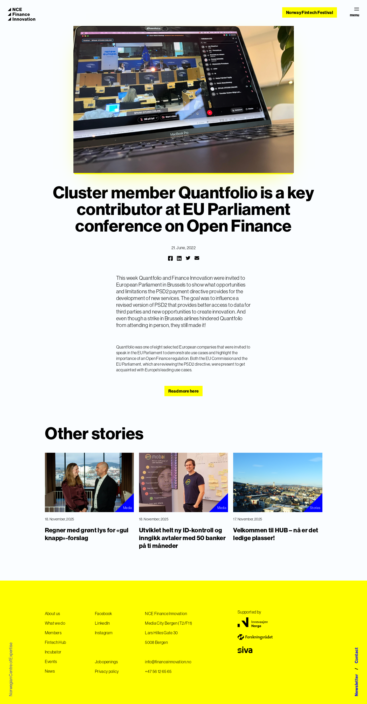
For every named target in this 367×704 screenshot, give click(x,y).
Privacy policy (107, 671)
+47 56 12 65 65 (158, 671)
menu (354, 12)
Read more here (183, 391)
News (50, 671)
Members (53, 632)
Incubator (53, 651)
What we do (55, 623)
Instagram (104, 632)
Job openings (106, 661)
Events (51, 661)
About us (52, 613)
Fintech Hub (55, 642)
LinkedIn (102, 623)
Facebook (103, 613)
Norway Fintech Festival (309, 12)
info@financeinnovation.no (168, 661)
